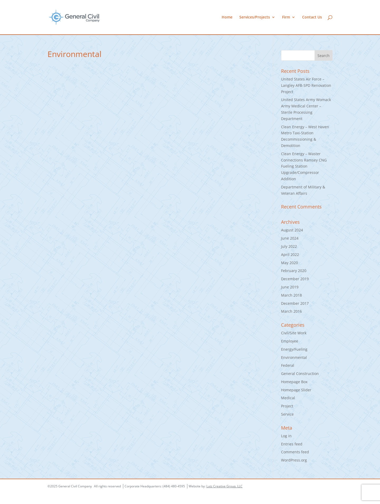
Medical (288, 397)
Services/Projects (254, 17)
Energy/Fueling (294, 349)
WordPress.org (294, 460)
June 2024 (289, 238)
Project (287, 405)
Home (227, 17)
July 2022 (289, 246)
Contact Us (312, 17)
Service (287, 414)
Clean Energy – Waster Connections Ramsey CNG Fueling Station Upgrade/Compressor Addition (304, 166)
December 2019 (295, 278)
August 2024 (292, 229)
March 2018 (291, 295)
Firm (286, 17)
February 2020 (293, 270)
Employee (289, 341)
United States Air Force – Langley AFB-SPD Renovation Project (306, 85)
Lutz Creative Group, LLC (224, 486)
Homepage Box (294, 381)
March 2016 (291, 311)
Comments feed (295, 451)
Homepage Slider (296, 389)
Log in (286, 435)
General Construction (300, 373)
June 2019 (289, 286)
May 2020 (289, 262)
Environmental (294, 357)
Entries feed (291, 443)
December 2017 (295, 303)
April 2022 (290, 254)
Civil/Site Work (293, 332)
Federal (287, 365)
